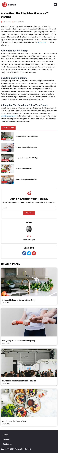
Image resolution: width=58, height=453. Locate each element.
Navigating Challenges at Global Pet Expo (27, 158)
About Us (6, 439)
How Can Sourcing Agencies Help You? (26, 179)
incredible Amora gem (9, 116)
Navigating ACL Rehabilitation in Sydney (26, 147)
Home (5, 435)
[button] (55, 4)
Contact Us (7, 444)
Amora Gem (42, 42)
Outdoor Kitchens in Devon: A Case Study (27, 136)
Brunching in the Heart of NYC (24, 168)
